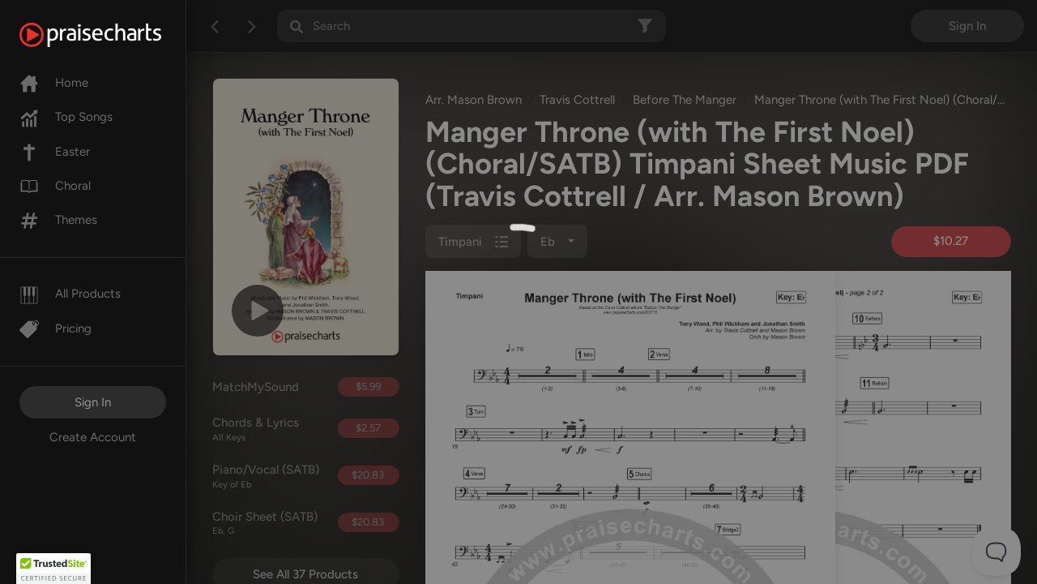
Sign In (93, 402)
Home (53, 82)
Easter (54, 151)
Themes (58, 220)
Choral (55, 185)
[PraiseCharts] (110, 35)
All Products (70, 293)
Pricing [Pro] (55, 328)
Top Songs (66, 117)
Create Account (92, 437)
